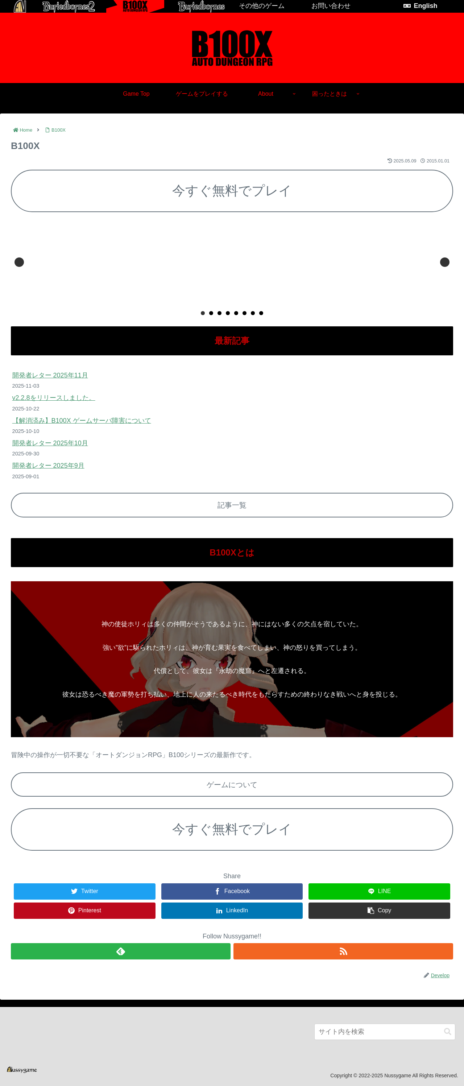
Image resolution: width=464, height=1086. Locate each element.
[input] (384, 1032)
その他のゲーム (262, 5)
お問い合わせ (331, 5)
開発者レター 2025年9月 (48, 465)
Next (445, 262)
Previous (19, 262)
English (425, 5)
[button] (447, 1032)
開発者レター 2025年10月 (50, 443)
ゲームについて (232, 785)
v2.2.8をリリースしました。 (53, 397)
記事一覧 (232, 505)
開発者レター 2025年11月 (50, 375)
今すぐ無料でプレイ (232, 190)
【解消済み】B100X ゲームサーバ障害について (81, 420)
